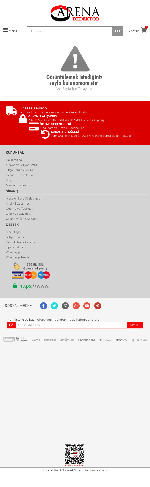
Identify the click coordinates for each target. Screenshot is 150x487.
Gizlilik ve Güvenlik (18, 214)
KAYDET (135, 325)
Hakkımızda (14, 160)
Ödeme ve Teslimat (19, 208)
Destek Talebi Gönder (20, 242)
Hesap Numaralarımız (20, 175)
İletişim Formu (16, 237)
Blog (9, 180)
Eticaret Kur (51, 470)
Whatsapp (13, 252)
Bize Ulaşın (13, 232)
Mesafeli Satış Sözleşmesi (23, 198)
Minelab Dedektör (18, 185)
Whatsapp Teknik (17, 257)
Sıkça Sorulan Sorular (20, 170)
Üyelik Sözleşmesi (18, 203)
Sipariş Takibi (14, 247)
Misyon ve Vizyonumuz (22, 165)
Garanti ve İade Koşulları (22, 219)
